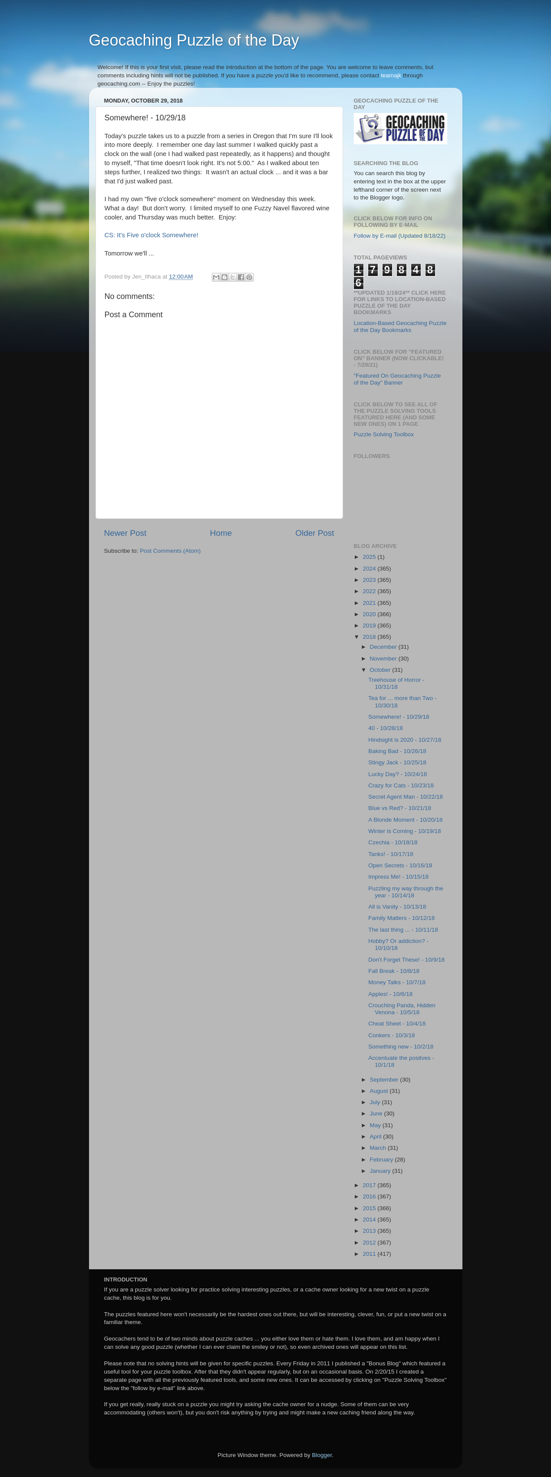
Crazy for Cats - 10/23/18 (401, 785)
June (377, 1113)
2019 (370, 625)
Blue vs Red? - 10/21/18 (399, 808)
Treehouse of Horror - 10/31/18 (396, 683)
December (384, 647)
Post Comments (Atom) (170, 551)
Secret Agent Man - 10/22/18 (405, 796)
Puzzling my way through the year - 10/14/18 (405, 892)
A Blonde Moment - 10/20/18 (405, 819)
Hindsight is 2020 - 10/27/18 (404, 740)
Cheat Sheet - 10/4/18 (397, 1023)
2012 (370, 1242)
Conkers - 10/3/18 (391, 1035)
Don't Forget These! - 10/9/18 (406, 959)
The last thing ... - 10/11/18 (403, 929)
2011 (370, 1254)
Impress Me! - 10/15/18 (398, 876)
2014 (370, 1219)
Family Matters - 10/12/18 (401, 918)
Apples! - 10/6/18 (390, 994)
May (376, 1125)
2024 (370, 568)
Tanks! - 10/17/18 (390, 854)
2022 (370, 591)
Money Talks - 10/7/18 (397, 982)
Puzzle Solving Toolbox (384, 434)
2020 (370, 614)
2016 (370, 1196)
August (380, 1091)
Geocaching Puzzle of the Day (194, 40)
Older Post (314, 533)
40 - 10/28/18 (385, 728)
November (384, 658)
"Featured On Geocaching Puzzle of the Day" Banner (397, 379)
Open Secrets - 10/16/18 (400, 865)
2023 (370, 580)
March (379, 1148)
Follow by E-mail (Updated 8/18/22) (400, 235)
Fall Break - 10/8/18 (393, 971)
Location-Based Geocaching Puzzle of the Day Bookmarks (400, 326)
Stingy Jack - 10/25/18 (397, 762)
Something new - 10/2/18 (400, 1046)
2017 (370, 1185)
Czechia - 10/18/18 (392, 842)
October (381, 670)
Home (221, 533)
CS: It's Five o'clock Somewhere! (151, 235)
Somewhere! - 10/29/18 (398, 717)
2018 (370, 637)
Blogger (322, 1455)
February (382, 1159)
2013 (370, 1231)
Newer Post (125, 533)
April (376, 1136)
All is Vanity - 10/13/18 (397, 906)
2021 (370, 603)
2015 (370, 1208)
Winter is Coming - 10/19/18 (404, 831)
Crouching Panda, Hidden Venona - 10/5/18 (402, 1009)
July (376, 1102)
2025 (370, 557)
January (381, 1171)
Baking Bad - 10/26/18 (397, 751)
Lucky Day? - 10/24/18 (397, 774)
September (385, 1079)
